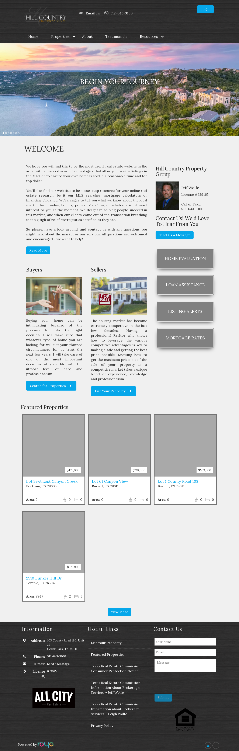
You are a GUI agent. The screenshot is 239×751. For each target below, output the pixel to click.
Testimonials (116, 36)
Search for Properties (48, 386)
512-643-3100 (122, 13)
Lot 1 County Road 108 (178, 481)
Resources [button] (149, 36)
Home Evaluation (185, 258)
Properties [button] (60, 36)
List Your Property (110, 391)
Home (33, 36)
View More (119, 612)
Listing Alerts (185, 311)
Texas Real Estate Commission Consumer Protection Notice (115, 668)
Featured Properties (107, 654)
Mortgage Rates (185, 337)
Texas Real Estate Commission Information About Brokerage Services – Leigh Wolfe (115, 709)
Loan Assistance (185, 284)
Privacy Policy (102, 725)
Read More (38, 250)
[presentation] (188, 683)
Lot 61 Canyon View (110, 481)
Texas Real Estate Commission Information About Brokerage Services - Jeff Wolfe (115, 688)
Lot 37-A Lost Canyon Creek (51, 481)
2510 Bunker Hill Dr (44, 578)
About (87, 36)
